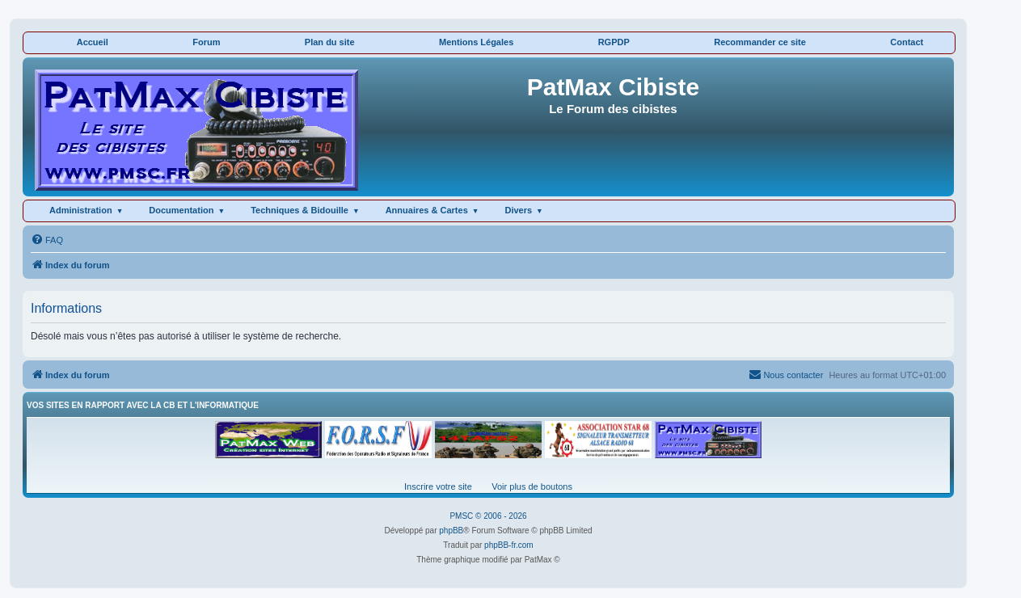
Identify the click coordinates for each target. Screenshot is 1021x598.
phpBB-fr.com (509, 545)
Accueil (92, 42)
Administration (80, 210)
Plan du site (330, 42)
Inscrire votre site (438, 486)
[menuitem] (47, 240)
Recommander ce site (760, 42)
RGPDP (614, 42)
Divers (518, 210)
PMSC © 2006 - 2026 (487, 516)
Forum (206, 42)
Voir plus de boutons (532, 486)
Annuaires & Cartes (427, 210)
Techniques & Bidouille (299, 210)
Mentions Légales (476, 42)
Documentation (181, 210)
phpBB (451, 530)
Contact (906, 42)
